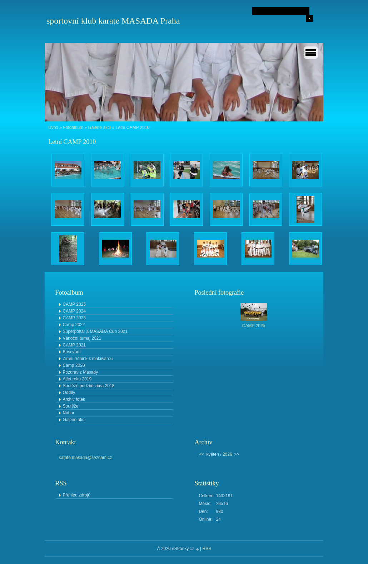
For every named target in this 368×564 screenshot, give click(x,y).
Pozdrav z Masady (80, 372)
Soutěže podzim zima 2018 (89, 385)
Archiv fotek (74, 399)
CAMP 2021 (74, 345)
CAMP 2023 (74, 317)
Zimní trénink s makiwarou (88, 358)
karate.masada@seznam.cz (85, 457)
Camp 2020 (74, 365)
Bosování (72, 351)
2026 (227, 454)
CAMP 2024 (74, 311)
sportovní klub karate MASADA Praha (113, 20)
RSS (207, 548)
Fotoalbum (73, 127)
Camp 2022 (74, 324)
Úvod (53, 127)
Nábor (69, 412)
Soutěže (71, 406)
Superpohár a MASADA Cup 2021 (95, 331)
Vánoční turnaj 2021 (82, 338)
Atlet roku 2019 (77, 378)
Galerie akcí (99, 127)
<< (201, 454)
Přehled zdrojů (76, 495)
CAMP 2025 (74, 304)
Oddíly (69, 392)
